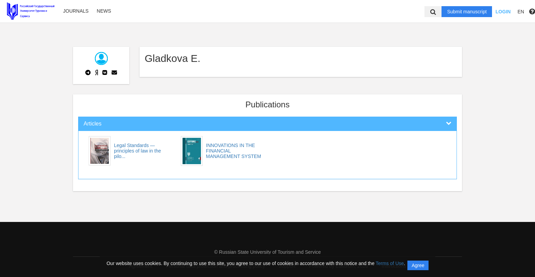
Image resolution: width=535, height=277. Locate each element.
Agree (417, 265)
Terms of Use (390, 263)
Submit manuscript (467, 11)
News (104, 11)
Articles (92, 124)
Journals (76, 11)
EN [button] (521, 11)
